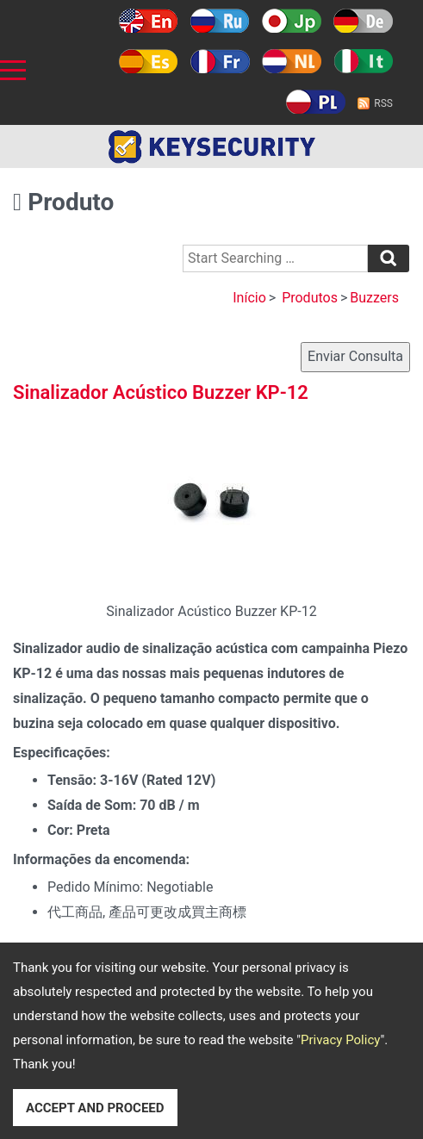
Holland (291, 61)
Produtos (310, 297)
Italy (363, 61)
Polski (315, 102)
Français (220, 61)
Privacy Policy (340, 1040)
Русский (220, 21)
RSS (383, 103)
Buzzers (374, 297)
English (148, 21)
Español (148, 61)
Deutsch (363, 21)
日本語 (291, 21)
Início (249, 297)
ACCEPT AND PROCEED (95, 1108)
